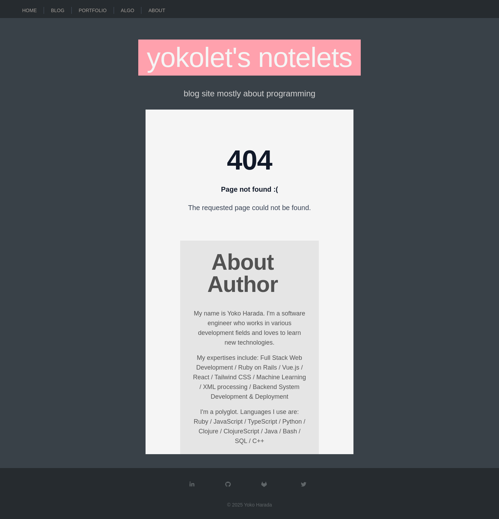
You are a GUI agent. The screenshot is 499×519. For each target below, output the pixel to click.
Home (29, 10)
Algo (127, 10)
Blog (57, 10)
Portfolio (93, 10)
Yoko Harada (258, 505)
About (156, 10)
